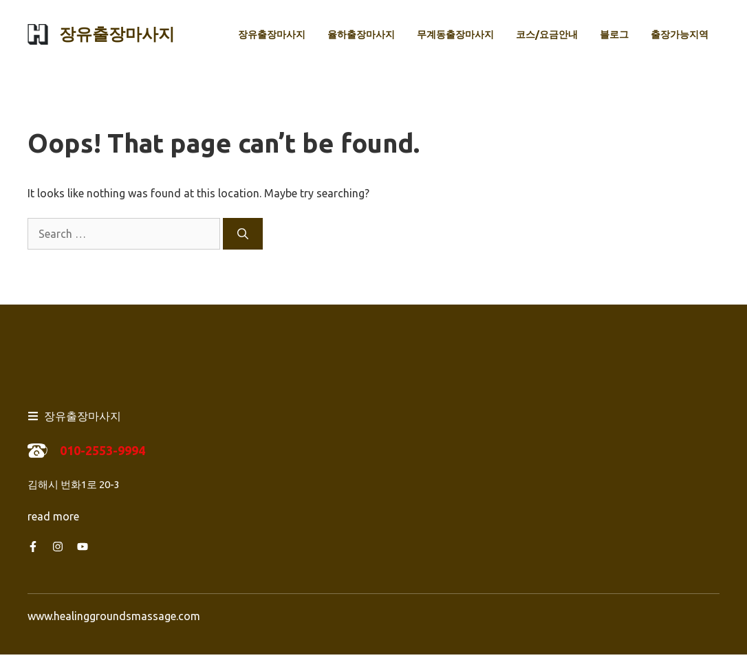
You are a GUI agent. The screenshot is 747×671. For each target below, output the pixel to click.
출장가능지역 (679, 34)
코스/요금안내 (547, 34)
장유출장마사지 (117, 34)
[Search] (243, 234)
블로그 (614, 34)
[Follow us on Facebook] (33, 546)
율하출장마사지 (361, 34)
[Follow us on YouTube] (82, 546)
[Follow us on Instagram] (57, 546)
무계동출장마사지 (455, 34)
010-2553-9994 (102, 450)
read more (53, 516)
